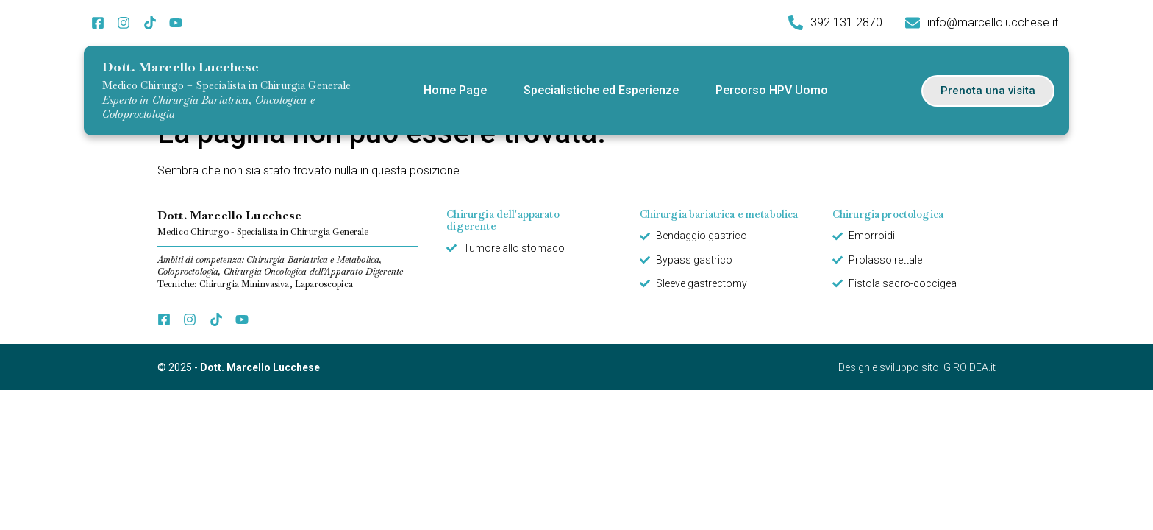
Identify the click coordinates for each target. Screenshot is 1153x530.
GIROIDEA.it (969, 367)
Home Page (455, 90)
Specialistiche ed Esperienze (601, 90)
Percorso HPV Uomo (771, 90)
